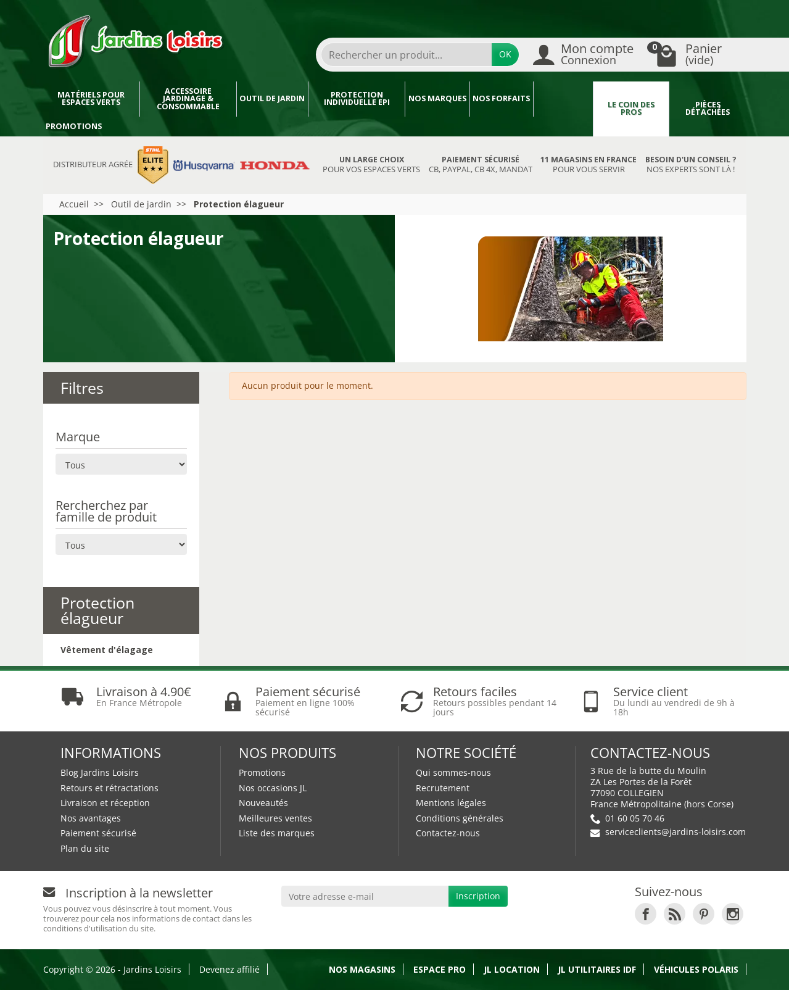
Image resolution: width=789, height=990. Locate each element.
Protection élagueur (97, 610)
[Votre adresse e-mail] (364, 896)
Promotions (74, 126)
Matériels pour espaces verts (91, 98)
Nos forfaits (501, 98)
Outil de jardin (272, 98)
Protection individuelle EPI (357, 98)
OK (505, 54)
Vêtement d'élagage (106, 649)
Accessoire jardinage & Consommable (188, 99)
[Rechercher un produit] (406, 54)
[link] (645, 914)
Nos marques (437, 98)
